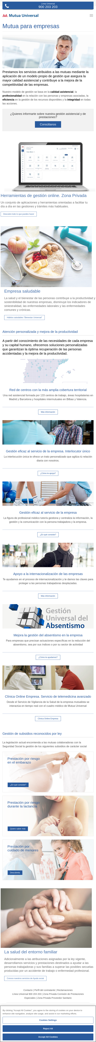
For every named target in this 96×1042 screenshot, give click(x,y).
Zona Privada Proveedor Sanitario (54, 998)
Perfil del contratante (44, 990)
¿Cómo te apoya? (48, 473)
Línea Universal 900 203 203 (26, 994)
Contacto (27, 990)
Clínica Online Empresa (48, 718)
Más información (48, 412)
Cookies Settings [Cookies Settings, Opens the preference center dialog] (48, 1020)
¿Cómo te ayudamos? (48, 657)
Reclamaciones (65, 990)
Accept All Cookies (48, 1037)
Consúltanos (48, 124)
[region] (48, 1024)
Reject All (48, 1028)
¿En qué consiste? (48, 535)
